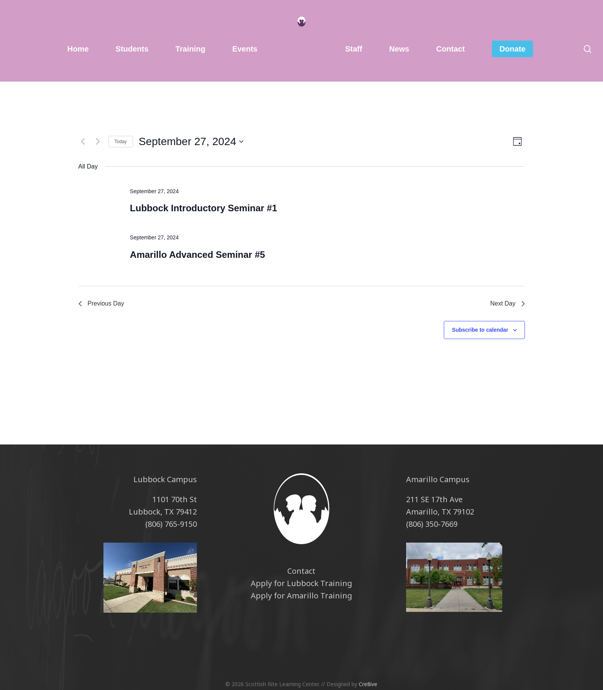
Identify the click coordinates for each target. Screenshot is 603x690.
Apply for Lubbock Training (301, 583)
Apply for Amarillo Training (301, 595)
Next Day (507, 303)
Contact (301, 571)
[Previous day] (83, 141)
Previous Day (101, 303)
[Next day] (98, 141)
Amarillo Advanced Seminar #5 (197, 254)
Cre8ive (368, 684)
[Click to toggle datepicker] (191, 141)
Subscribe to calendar (480, 330)
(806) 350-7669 (432, 524)
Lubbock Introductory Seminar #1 (203, 208)
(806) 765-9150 (171, 524)
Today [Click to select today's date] (121, 141)
